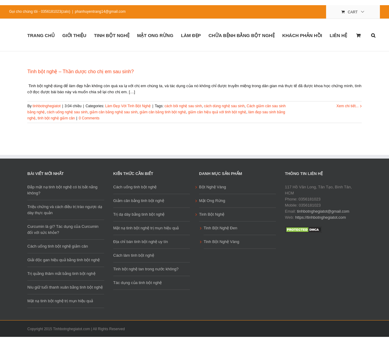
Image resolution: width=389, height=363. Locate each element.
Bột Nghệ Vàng (212, 187)
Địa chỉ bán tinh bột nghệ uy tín (140, 241)
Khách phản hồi (302, 35)
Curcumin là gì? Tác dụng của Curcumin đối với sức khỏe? (62, 229)
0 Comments (89, 118)
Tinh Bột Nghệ (111, 35)
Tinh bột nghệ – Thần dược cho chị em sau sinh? (80, 71)
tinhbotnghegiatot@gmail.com (323, 211)
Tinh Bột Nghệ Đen (220, 228)
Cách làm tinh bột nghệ (133, 255)
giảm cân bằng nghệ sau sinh (114, 112)
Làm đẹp (191, 35)
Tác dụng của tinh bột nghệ (137, 282)
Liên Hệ (338, 35)
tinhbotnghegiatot (46, 106)
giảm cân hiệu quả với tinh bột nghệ (217, 112)
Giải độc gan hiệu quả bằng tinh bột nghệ (63, 260)
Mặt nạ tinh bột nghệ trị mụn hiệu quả (60, 301)
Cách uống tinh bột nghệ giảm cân (57, 246)
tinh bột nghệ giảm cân (56, 118)
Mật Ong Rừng (155, 35)
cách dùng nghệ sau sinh (224, 106)
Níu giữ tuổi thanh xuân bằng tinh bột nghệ (65, 287)
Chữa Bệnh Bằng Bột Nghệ (241, 35)
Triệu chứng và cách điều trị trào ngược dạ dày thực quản (64, 209)
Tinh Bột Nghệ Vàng (221, 241)
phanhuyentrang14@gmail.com (100, 11)
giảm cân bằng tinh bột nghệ (162, 112)
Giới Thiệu (74, 35)
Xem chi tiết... (347, 106)
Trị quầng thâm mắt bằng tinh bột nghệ (61, 273)
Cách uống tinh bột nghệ (135, 187)
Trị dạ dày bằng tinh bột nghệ (139, 214)
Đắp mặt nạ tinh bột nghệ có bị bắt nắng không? (62, 190)
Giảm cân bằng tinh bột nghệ (138, 200)
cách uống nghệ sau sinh (67, 112)
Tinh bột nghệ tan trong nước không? (146, 269)
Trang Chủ (41, 35)
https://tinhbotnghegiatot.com (320, 217)
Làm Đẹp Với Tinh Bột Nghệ (128, 106)
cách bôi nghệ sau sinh (183, 106)
